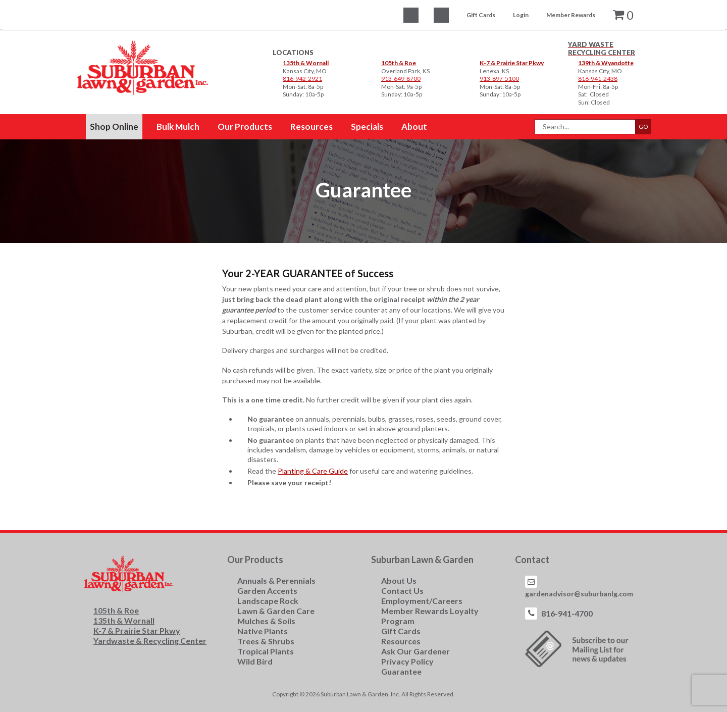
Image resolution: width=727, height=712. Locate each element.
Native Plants (262, 631)
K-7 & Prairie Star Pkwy (512, 63)
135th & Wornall (306, 63)
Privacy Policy (407, 661)
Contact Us (402, 590)
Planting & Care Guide (313, 471)
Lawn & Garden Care (276, 611)
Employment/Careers (421, 600)
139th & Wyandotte (606, 63)
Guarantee (401, 671)
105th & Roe (398, 63)
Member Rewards (570, 15)
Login (521, 15)
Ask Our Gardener (415, 651)
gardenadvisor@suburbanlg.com (579, 593)
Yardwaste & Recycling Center (149, 640)
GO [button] (643, 126)
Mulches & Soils (266, 621)
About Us (399, 580)
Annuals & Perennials (276, 580)
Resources (401, 641)
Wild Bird (255, 661)
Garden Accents (267, 590)
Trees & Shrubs (265, 641)
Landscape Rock (267, 600)
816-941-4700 (567, 613)
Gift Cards (480, 15)
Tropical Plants (265, 651)
